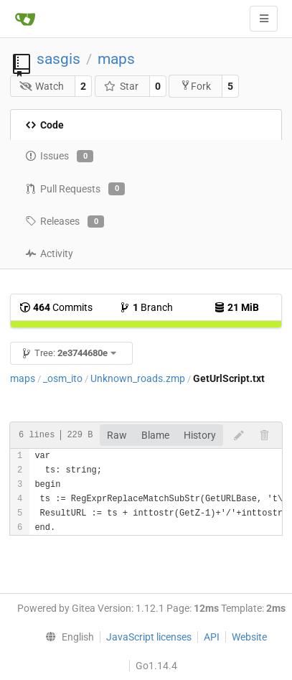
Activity (49, 253)
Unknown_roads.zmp (137, 378)
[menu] (66, 637)
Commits (56, 307)
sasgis (58, 58)
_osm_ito (63, 378)
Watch (42, 86)
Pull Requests (75, 188)
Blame (155, 435)
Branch (146, 307)
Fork (195, 86)
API (212, 637)
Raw (117, 435)
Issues (59, 156)
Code (44, 125)
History (200, 435)
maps (116, 58)
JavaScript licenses (149, 637)
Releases (64, 221)
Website (249, 637)
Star (120, 86)
